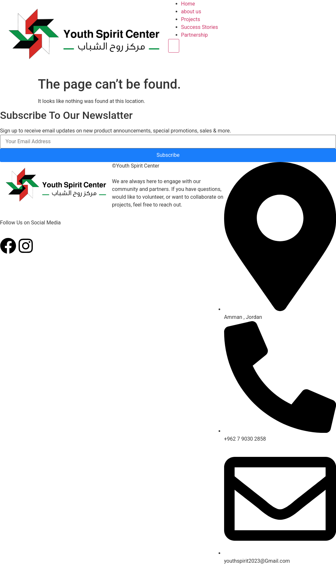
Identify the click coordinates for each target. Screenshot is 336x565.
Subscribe (168, 155)
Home (188, 4)
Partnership (194, 35)
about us (191, 11)
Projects (190, 19)
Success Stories (199, 27)
